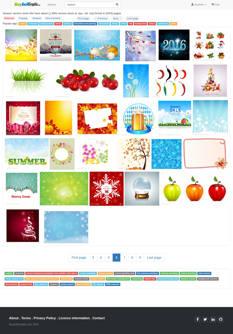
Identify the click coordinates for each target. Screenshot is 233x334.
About (14, 318)
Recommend (53, 18)
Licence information (74, 318)
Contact (98, 318)
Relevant (9, 18)
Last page (132, 18)
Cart (216, 4)
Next (117, 18)
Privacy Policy (45, 318)
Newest (37, 18)
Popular (23, 18)
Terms (26, 318)
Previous (101, 18)
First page (83, 18)
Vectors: (52, 4)
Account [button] (198, 4)
